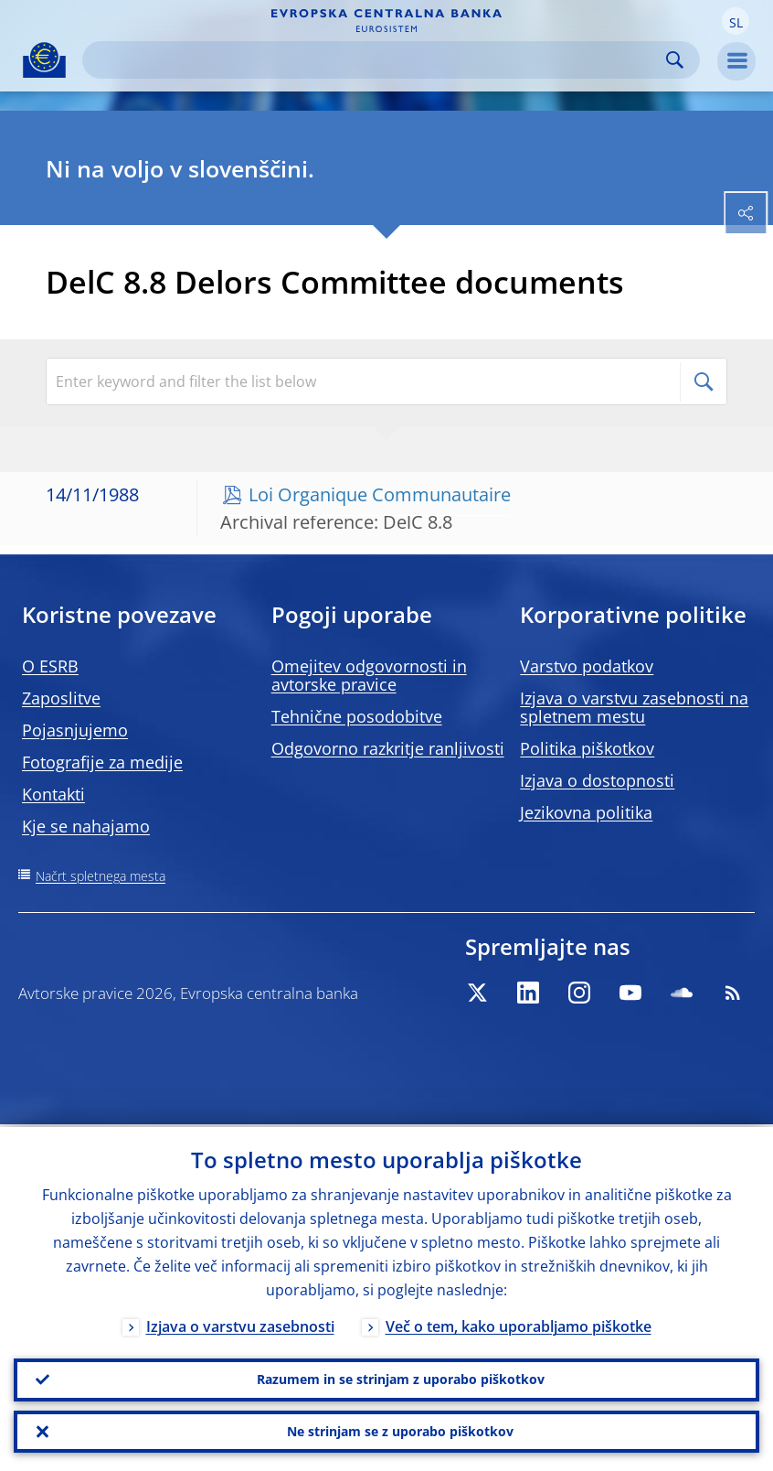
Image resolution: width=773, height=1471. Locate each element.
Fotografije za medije (102, 762)
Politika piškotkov (587, 748)
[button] (735, 21)
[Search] (376, 60)
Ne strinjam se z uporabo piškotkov (400, 1430)
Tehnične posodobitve (356, 716)
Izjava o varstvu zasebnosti (240, 1324)
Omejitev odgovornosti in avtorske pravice (369, 675)
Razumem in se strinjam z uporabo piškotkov (401, 1377)
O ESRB (50, 666)
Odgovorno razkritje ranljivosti (387, 748)
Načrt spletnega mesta (100, 876)
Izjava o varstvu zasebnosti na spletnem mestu (634, 707)
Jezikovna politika (586, 812)
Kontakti (53, 794)
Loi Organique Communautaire (380, 494)
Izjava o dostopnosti (597, 780)
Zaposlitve (61, 698)
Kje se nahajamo (86, 826)
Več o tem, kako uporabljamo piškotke (518, 1324)
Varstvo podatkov (586, 666)
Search (675, 60)
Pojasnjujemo (75, 730)
